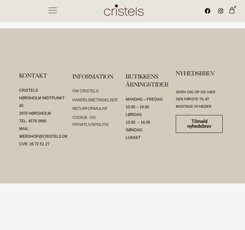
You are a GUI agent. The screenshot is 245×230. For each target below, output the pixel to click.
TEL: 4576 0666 (32, 121)
